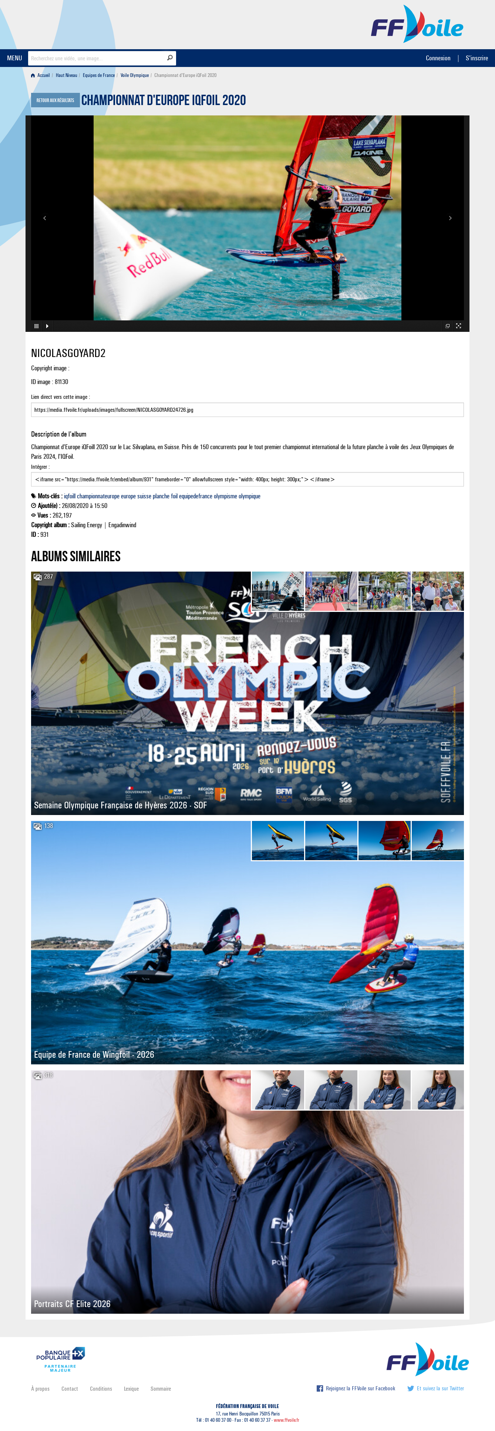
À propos (40, 1388)
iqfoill (69, 496)
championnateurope (98, 496)
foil (174, 496)
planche (161, 496)
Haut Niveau (66, 75)
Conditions (101, 1388)
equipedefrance (195, 496)
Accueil (40, 75)
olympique (249, 496)
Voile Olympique (135, 75)
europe (128, 496)
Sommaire (161, 1388)
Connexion (438, 58)
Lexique (131, 1388)
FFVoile (417, 23)
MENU (14, 58)
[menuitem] (42, 75)
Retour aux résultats (55, 100)
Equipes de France (99, 75)
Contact (69, 1388)
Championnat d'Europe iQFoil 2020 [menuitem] (185, 75)
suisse (144, 496)
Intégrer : (247, 475)
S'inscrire (477, 58)
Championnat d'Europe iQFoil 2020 (163, 102)
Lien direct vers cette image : (247, 405)
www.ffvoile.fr (286, 1420)
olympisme (225, 496)
